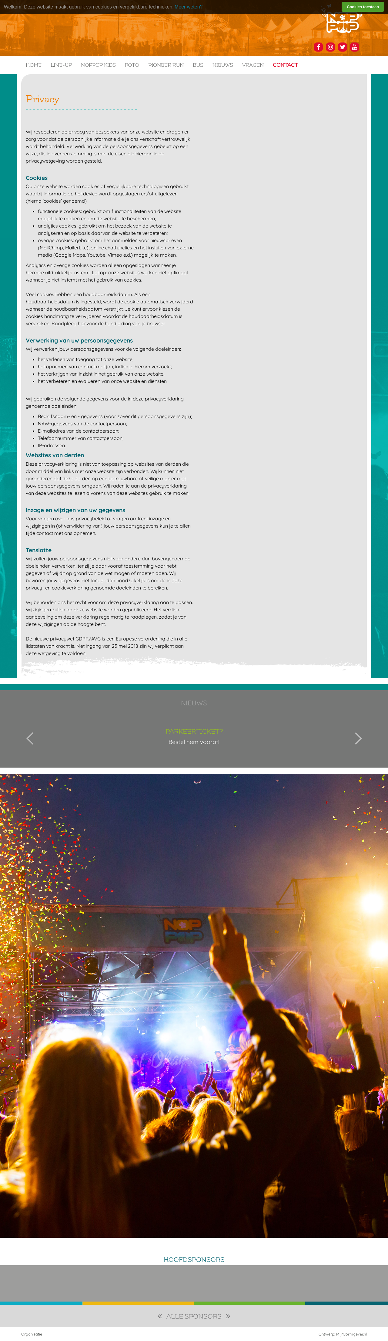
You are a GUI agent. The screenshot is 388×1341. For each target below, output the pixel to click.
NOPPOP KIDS (98, 65)
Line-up (61, 65)
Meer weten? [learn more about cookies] (189, 6)
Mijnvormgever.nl (351, 1334)
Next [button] (358, 738)
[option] (194, 738)
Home (34, 65)
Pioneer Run (166, 65)
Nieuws (222, 65)
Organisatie (31, 1334)
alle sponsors (194, 1316)
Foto (132, 65)
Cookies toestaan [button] (363, 7)
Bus (198, 65)
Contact (285, 65)
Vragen (253, 65)
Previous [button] (30, 738)
